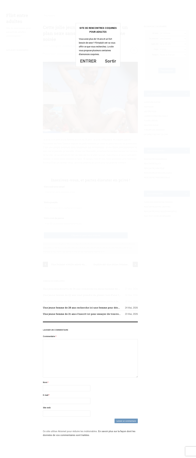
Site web (47, 408)
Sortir (110, 61)
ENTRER (88, 61)
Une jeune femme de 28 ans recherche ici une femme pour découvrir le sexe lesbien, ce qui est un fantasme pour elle (113, 307)
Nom (45, 382)
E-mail (46, 395)
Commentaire (49, 336)
